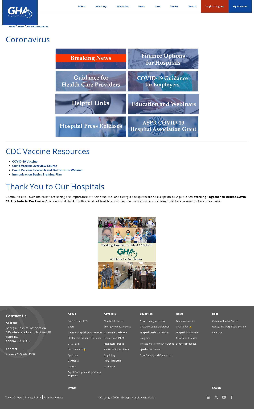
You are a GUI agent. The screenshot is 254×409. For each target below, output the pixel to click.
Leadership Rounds (186, 343)
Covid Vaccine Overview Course (34, 166)
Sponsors (73, 355)
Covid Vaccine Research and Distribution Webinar (47, 170)
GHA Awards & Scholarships (154, 326)
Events (174, 6)
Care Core (217, 332)
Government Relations (115, 332)
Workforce (109, 366)
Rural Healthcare (112, 360)
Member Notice (53, 397)
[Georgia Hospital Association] (20, 12)
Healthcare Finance (114, 343)
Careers (72, 366)
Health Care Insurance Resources (85, 337)
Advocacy (101, 6)
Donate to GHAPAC (114, 337)
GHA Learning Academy (152, 321)
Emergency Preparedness (117, 326)
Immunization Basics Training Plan (37, 174)
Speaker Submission (150, 349)
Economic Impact (185, 321)
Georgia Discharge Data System (229, 326)
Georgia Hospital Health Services (85, 332)
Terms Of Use (13, 397)
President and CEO (78, 321)
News (141, 6)
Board (71, 326)
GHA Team (74, 343)
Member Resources (114, 321)
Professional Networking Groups (157, 343)
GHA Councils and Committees (156, 355)
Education (122, 6)
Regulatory (109, 355)
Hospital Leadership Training (155, 332)
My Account (240, 6)
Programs (145, 337)
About (81, 6)
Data (157, 6)
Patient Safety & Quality (116, 349)
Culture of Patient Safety (225, 321)
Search (192, 6)
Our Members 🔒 (77, 349)
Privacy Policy (33, 397)
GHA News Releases (186, 337)
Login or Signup (215, 6)
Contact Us (73, 360)
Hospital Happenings (187, 332)
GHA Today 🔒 (184, 326)
